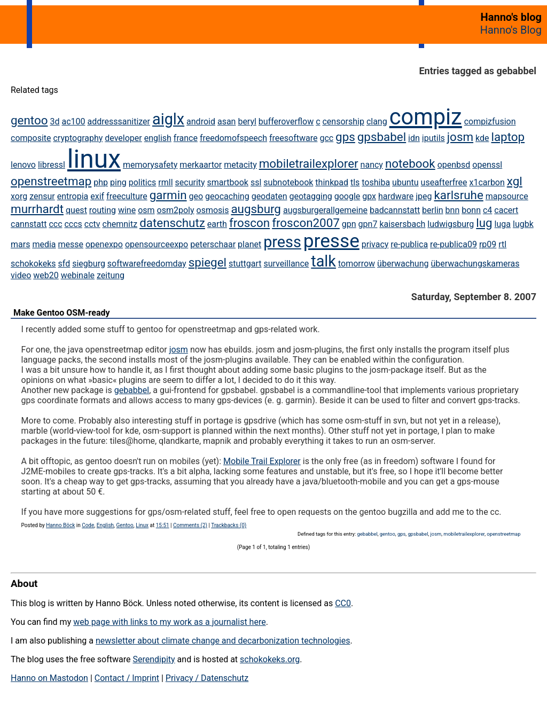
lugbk (523, 224)
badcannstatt (395, 210)
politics (143, 182)
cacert (506, 210)
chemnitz (120, 224)
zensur (42, 196)
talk (323, 261)
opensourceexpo (156, 244)
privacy (375, 244)
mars (20, 244)
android (200, 121)
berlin (432, 210)
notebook (410, 163)
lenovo (23, 165)
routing (102, 210)
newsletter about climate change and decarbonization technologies (223, 641)
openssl (487, 165)
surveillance (286, 263)
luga (503, 224)
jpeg (424, 196)
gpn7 (368, 224)
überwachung (402, 263)
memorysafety (150, 165)
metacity (240, 165)
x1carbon (486, 182)
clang (376, 121)
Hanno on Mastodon (49, 678)
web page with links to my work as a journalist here (169, 622)
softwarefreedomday (146, 263)
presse (331, 241)
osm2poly (175, 210)
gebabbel (132, 390)
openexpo (104, 244)
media (44, 244)
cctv (92, 224)
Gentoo (125, 525)
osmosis (213, 210)
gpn (349, 224)
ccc (55, 224)
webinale (78, 275)
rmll (165, 182)
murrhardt (37, 209)
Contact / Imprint (127, 678)
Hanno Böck (60, 525)
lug (484, 223)
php (100, 182)
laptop (508, 137)
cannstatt (28, 224)
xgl (514, 181)
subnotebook (288, 182)
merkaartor (200, 165)
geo (196, 196)
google (347, 196)
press (282, 242)
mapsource (507, 196)
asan (226, 121)
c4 (487, 210)
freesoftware (293, 138)
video (21, 275)
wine (127, 210)
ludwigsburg (450, 224)
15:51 (162, 525)
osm (146, 210)
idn (414, 138)
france (186, 138)
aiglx (168, 119)
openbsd (454, 165)
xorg (19, 196)
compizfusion (490, 121)
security (190, 182)
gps (345, 137)
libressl (51, 165)
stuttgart (245, 263)
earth (217, 224)
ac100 (73, 121)
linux (94, 159)
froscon (249, 223)
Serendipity (153, 659)
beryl (247, 121)
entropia (73, 196)
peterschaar (213, 244)
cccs (73, 224)
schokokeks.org (270, 659)
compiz (425, 117)
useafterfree (444, 182)
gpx (369, 196)
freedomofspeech (233, 138)
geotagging (310, 196)
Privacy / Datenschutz (207, 678)
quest (76, 210)
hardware (395, 196)
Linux (142, 525)
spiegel (207, 262)
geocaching (227, 196)
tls (355, 182)
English (105, 525)
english (157, 138)
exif (97, 196)
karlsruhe (458, 195)
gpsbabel (381, 137)
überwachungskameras (475, 263)
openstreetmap (51, 181)
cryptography (78, 138)
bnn (453, 210)
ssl (256, 182)
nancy (372, 165)
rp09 (487, 244)
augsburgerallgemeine (325, 210)
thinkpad (331, 182)
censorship (343, 121)
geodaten (269, 196)
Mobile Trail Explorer (262, 461)
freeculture (126, 196)
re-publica (409, 244)
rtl (502, 244)
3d (54, 121)
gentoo (29, 120)
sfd (64, 263)
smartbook (227, 182)
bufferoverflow (286, 121)
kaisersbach (402, 224)
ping (118, 182)
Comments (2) (190, 525)
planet (249, 244)
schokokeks (33, 263)
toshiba (376, 182)
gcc (326, 138)
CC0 (343, 603)
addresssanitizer (118, 121)
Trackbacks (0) (228, 525)
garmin (168, 195)
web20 (45, 275)
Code (88, 525)
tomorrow (356, 263)
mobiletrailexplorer (308, 163)
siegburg (88, 263)
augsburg (256, 209)
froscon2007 (306, 223)
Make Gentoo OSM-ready (61, 313)
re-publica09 (453, 244)
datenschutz (172, 223)
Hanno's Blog (511, 29)
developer (123, 138)
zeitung (110, 275)
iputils (433, 138)
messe (71, 244)
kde (482, 138)
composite (31, 138)
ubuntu (405, 182)
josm (460, 137)
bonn (471, 210)
